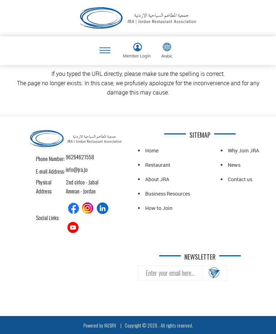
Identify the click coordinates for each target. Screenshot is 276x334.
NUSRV (110, 325)
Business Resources (167, 193)
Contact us (240, 179)
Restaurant (157, 164)
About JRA (157, 179)
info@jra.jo (72, 169)
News (234, 164)
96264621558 (72, 157)
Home (151, 150)
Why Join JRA (243, 150)
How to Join (158, 208)
